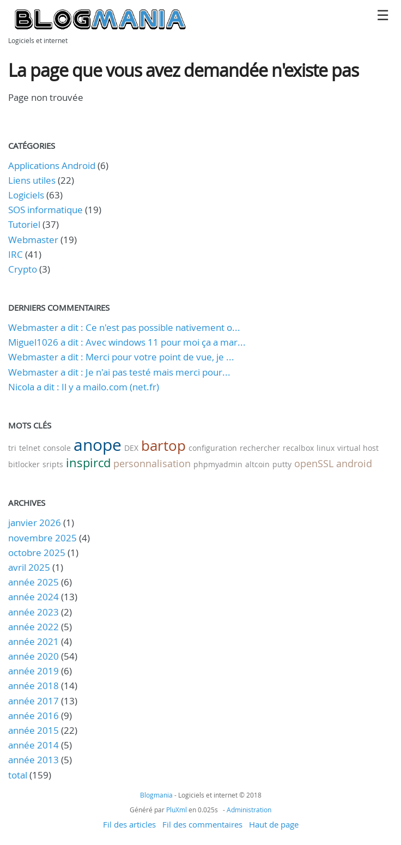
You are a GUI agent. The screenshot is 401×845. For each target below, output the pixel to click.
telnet (29, 448)
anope (97, 445)
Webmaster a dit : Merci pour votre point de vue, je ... (121, 357)
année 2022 (33, 626)
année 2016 (33, 715)
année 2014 (33, 745)
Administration (249, 809)
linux (326, 448)
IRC (15, 254)
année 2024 (33, 596)
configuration (213, 448)
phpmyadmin (217, 464)
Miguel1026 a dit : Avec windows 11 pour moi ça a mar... (127, 342)
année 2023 (33, 612)
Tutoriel (24, 224)
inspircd (88, 462)
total (18, 775)
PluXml (176, 809)
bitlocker (24, 464)
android (354, 463)
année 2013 (33, 759)
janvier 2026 (34, 522)
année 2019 (33, 671)
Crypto (22, 269)
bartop (163, 445)
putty (281, 464)
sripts (52, 464)
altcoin (257, 464)
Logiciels (26, 195)
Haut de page (274, 824)
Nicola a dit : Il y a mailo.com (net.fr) (83, 387)
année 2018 (33, 685)
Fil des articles (129, 824)
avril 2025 (29, 567)
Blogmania (156, 794)
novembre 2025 (42, 538)
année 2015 (33, 730)
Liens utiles (32, 180)
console (57, 448)
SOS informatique (45, 209)
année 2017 (33, 701)
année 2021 (33, 641)
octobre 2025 (36, 552)
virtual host (358, 448)
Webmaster (33, 239)
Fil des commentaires (202, 824)
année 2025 (33, 582)
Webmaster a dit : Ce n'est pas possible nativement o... (124, 327)
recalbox (298, 448)
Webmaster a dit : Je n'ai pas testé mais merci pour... (119, 372)
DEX (131, 448)
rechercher (260, 448)
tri (12, 448)
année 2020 (33, 656)
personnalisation (152, 463)
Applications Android (51, 165)
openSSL (313, 463)
